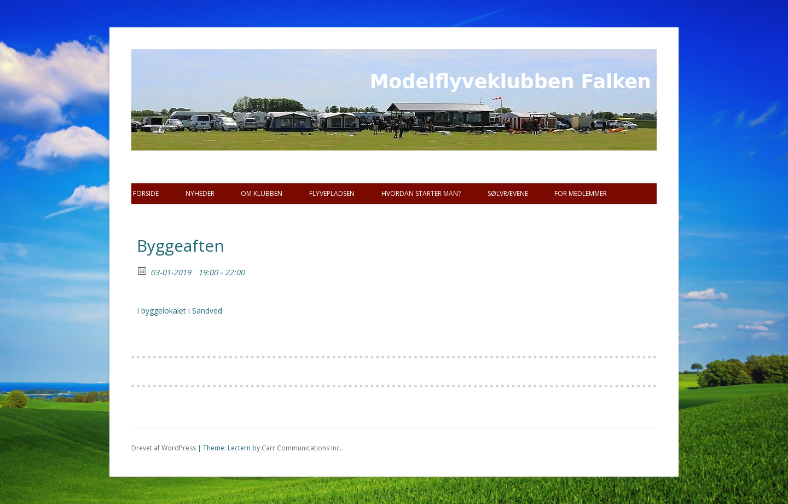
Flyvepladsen (332, 193)
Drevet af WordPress (163, 448)
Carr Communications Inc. (301, 448)
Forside (146, 193)
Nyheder (200, 193)
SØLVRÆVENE (508, 193)
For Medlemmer (580, 193)
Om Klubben (261, 193)
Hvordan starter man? (421, 193)
